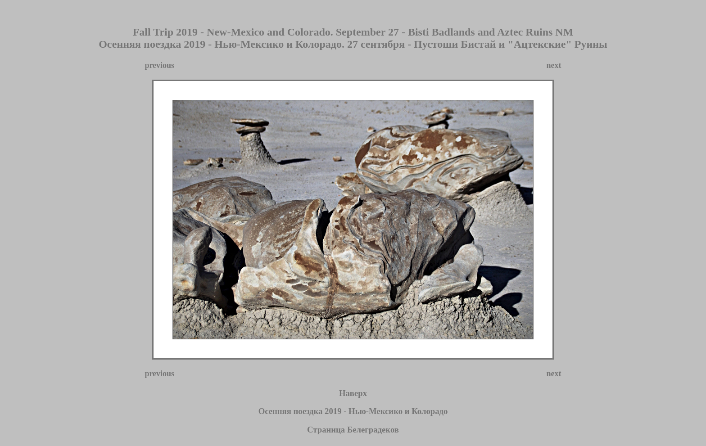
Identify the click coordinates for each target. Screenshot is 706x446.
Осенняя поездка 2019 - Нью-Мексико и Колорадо (353, 414)
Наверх (353, 396)
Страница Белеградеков (353, 432)
